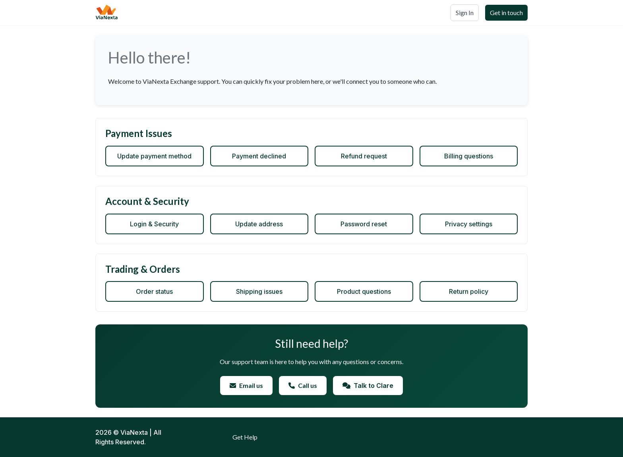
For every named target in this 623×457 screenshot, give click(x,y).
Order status (154, 291)
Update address (259, 224)
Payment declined (259, 156)
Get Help (244, 437)
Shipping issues (259, 291)
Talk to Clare (367, 386)
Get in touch (506, 12)
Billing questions (468, 156)
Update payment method (154, 156)
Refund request (364, 156)
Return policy (468, 291)
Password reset (364, 224)
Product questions (364, 291)
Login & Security (154, 224)
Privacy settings (468, 224)
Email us (246, 385)
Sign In (465, 12)
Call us (302, 385)
